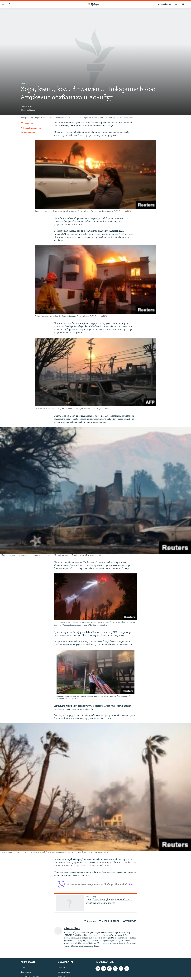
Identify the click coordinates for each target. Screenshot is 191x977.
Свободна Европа (27, 110)
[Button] (27, 123)
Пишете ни (25, 972)
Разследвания (64, 972)
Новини (23, 84)
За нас (23, 967)
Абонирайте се (164, 4)
